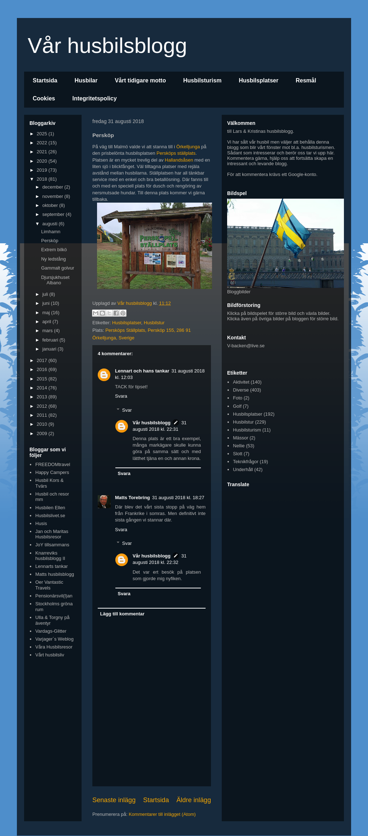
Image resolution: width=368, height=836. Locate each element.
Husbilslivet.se (50, 515)
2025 (43, 133)
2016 (43, 369)
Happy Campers (52, 472)
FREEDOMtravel (52, 464)
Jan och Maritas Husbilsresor (51, 534)
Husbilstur (154, 322)
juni (46, 303)
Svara (121, 396)
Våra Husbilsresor (53, 647)
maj (46, 312)
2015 (43, 378)
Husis (41, 523)
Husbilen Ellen (50, 507)
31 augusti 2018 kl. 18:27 (178, 497)
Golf (237, 406)
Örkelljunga (188, 146)
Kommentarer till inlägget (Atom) (162, 814)
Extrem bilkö (54, 249)
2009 (43, 433)
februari (51, 340)
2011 (43, 415)
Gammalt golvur (57, 268)
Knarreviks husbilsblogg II (50, 555)
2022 (43, 142)
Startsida (45, 80)
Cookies (44, 98)
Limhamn (50, 231)
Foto (237, 398)
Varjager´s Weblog (54, 639)
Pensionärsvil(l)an (53, 595)
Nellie (239, 445)
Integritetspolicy (94, 98)
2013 (43, 396)
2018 (43, 179)
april (47, 321)
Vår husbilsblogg (107, 45)
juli (46, 294)
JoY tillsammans (52, 544)
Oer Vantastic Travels (49, 585)
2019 (43, 170)
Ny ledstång (53, 259)
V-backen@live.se (245, 345)
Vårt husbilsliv (49, 654)
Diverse (241, 390)
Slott (237, 453)
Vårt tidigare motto (140, 80)
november (53, 196)
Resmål (306, 80)
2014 (43, 387)
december (53, 187)
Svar (127, 410)
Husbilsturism (202, 80)
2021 (43, 151)
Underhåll (243, 469)
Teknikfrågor (245, 461)
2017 (43, 360)
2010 (43, 424)
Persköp (49, 240)
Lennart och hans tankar (142, 371)
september (54, 214)
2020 (43, 161)
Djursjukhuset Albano (55, 280)
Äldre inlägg (193, 800)
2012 (43, 406)
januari (50, 349)
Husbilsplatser (258, 80)
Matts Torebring (132, 497)
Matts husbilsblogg (54, 574)
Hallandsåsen (179, 160)
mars (48, 330)
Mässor (240, 437)
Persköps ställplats (176, 153)
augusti (50, 223)
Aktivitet (241, 382)
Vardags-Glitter (50, 631)
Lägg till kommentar (122, 613)
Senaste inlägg (113, 800)
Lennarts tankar (51, 566)
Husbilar (85, 80)
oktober (50, 205)
